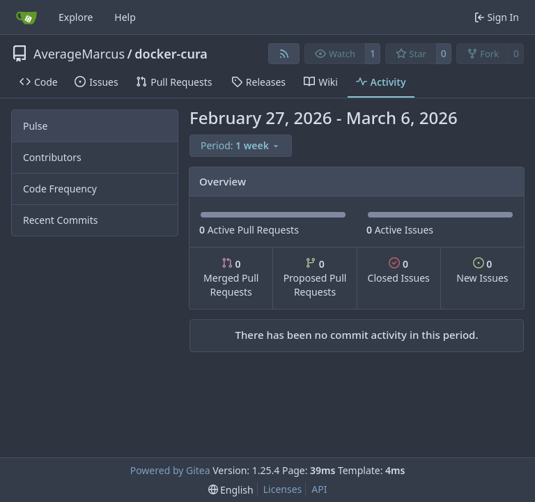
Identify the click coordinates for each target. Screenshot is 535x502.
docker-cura (171, 54)
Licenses (282, 489)
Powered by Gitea (170, 470)
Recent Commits (60, 220)
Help (125, 17)
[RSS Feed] (284, 53)
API (319, 489)
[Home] (26, 17)
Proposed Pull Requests (315, 277)
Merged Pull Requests (230, 277)
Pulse (35, 125)
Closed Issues (399, 270)
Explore (76, 17)
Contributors (52, 157)
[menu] (240, 146)
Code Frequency (60, 188)
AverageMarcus (79, 54)
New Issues (482, 270)
